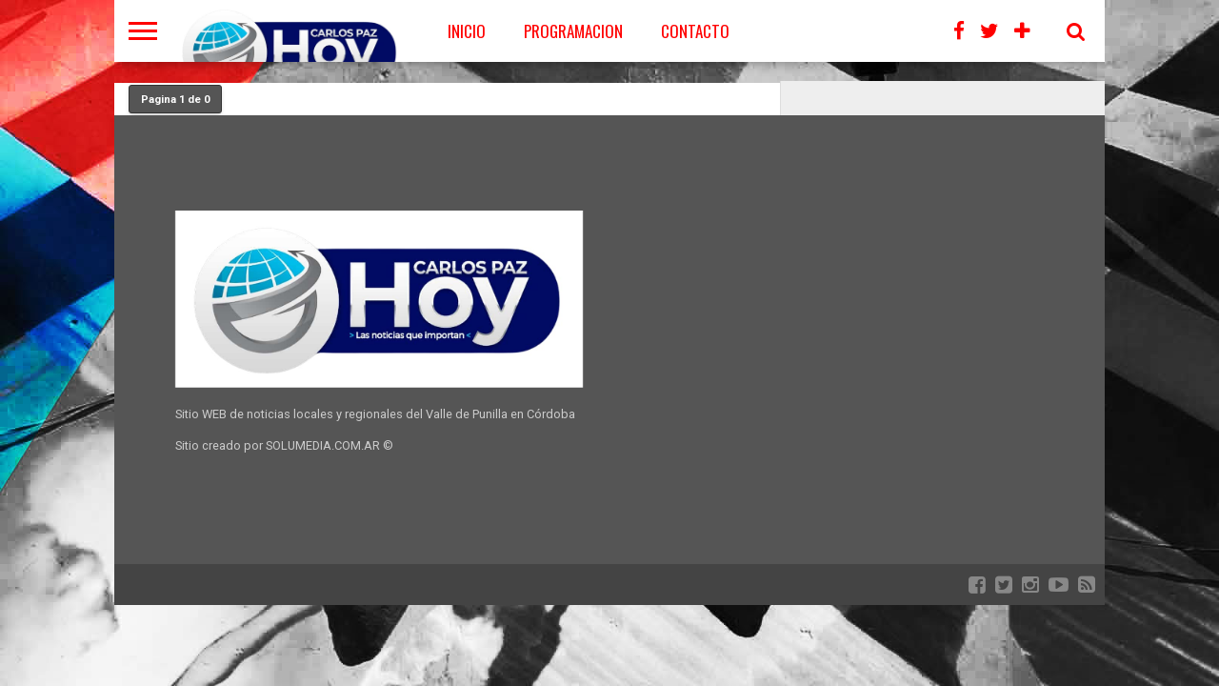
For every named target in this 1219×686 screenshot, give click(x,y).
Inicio (467, 31)
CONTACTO (695, 31)
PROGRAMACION (573, 31)
